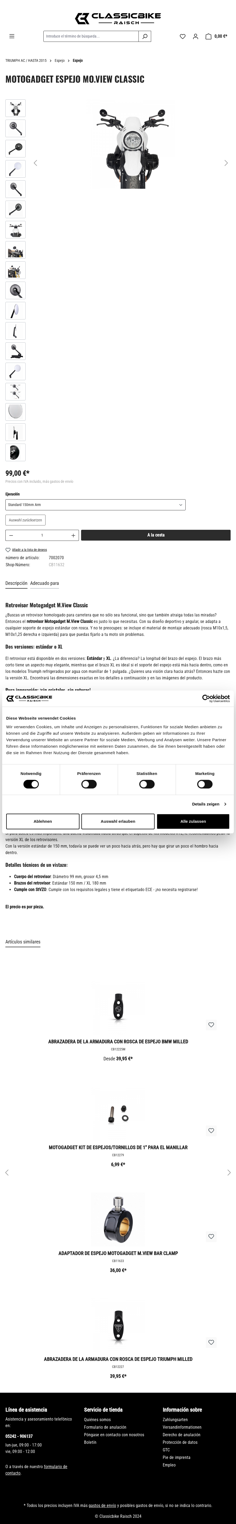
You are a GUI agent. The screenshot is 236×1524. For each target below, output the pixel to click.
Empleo (169, 1465)
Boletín (90, 1442)
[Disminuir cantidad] (11, 535)
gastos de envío (102, 1505)
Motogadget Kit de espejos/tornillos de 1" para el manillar (118, 1147)
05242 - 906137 (19, 1436)
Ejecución (12, 493)
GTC (166, 1449)
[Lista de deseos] (182, 36)
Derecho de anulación (181, 1434)
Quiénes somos (97, 1419)
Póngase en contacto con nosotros (114, 1434)
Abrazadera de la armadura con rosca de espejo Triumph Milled (118, 1359)
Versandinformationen (182, 1427)
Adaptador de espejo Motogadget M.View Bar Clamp (118, 1253)
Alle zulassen (193, 821)
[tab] (16, 583)
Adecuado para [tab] (44, 583)
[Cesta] (216, 36)
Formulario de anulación (105, 1427)
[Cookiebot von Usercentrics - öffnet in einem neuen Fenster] (206, 698)
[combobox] (91, 36)
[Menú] (11, 36)
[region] (118, 281)
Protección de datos (180, 1442)
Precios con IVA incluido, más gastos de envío (39, 481)
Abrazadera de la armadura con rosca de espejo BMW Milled (118, 1041)
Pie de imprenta (176, 1457)
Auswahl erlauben (118, 821)
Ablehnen (43, 821)
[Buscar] (144, 36)
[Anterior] (35, 163)
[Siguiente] (226, 163)
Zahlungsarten (175, 1419)
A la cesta (156, 535)
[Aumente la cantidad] (73, 535)
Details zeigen (205, 804)
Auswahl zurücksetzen (25, 520)
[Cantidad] (42, 535)
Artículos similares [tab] (22, 942)
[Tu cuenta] (195, 36)
